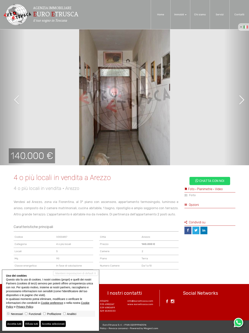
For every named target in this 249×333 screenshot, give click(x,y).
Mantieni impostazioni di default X (75, 273)
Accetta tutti (14, 323)
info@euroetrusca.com (140, 301)
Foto (190, 195)
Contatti (239, 14)
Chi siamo (200, 14)
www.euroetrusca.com (140, 304)
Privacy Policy (24, 306)
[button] (12, 97)
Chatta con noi (209, 181)
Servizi (220, 14)
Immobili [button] (180, 14)
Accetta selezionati (53, 323)
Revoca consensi (118, 328)
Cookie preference (52, 302)
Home (160, 14)
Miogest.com (151, 328)
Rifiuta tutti (31, 323)
